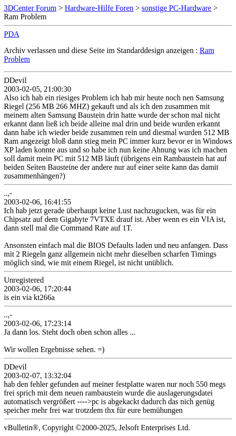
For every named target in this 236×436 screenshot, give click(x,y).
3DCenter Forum (30, 8)
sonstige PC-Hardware (176, 8)
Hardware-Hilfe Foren (99, 8)
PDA (11, 34)
